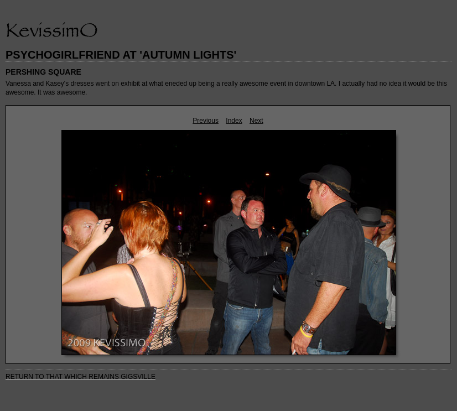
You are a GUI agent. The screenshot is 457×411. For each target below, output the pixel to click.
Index (234, 120)
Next (256, 120)
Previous (206, 120)
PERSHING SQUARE (43, 71)
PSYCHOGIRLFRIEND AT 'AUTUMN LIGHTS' (121, 55)
